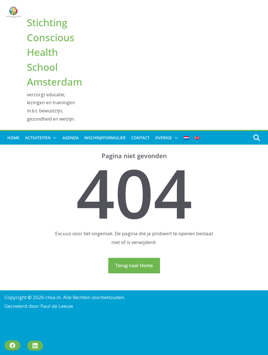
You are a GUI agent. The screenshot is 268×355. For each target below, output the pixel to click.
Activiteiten (38, 137)
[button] (54, 138)
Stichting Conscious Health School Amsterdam (54, 52)
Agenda (70, 137)
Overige (163, 137)
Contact (140, 137)
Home (13, 137)
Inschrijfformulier (105, 137)
